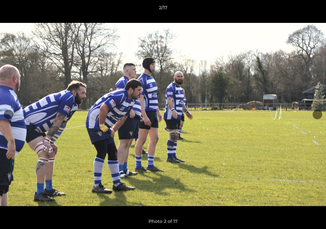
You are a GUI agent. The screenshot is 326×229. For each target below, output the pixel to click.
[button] (314, 9)
